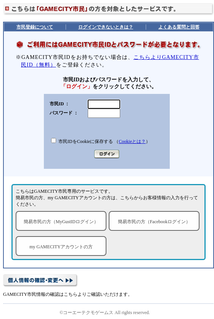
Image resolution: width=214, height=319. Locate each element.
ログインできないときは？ (105, 27)
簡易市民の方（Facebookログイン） (154, 221)
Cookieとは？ (132, 141)
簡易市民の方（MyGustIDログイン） (61, 221)
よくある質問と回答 (179, 27)
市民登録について (34, 27)
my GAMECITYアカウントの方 (61, 246)
